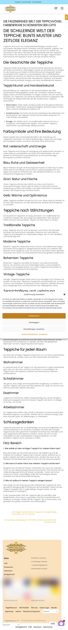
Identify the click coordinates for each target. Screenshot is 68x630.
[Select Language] (50, 611)
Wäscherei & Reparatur (31, 611)
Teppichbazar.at (11, 608)
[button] (64, 294)
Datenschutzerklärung (30, 334)
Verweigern (34, 322)
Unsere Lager (44, 608)
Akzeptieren (33, 315)
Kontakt (54, 608)
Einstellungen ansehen (34, 329)
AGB (5, 563)
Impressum (43, 334)
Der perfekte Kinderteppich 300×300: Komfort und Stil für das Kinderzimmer (35, 521)
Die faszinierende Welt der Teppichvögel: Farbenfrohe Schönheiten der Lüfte (32, 23)
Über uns (34, 608)
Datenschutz (8, 567)
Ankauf (18, 611)
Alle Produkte (24, 608)
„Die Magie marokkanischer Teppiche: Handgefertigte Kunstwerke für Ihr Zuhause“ (30, 513)
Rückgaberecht (9, 574)
